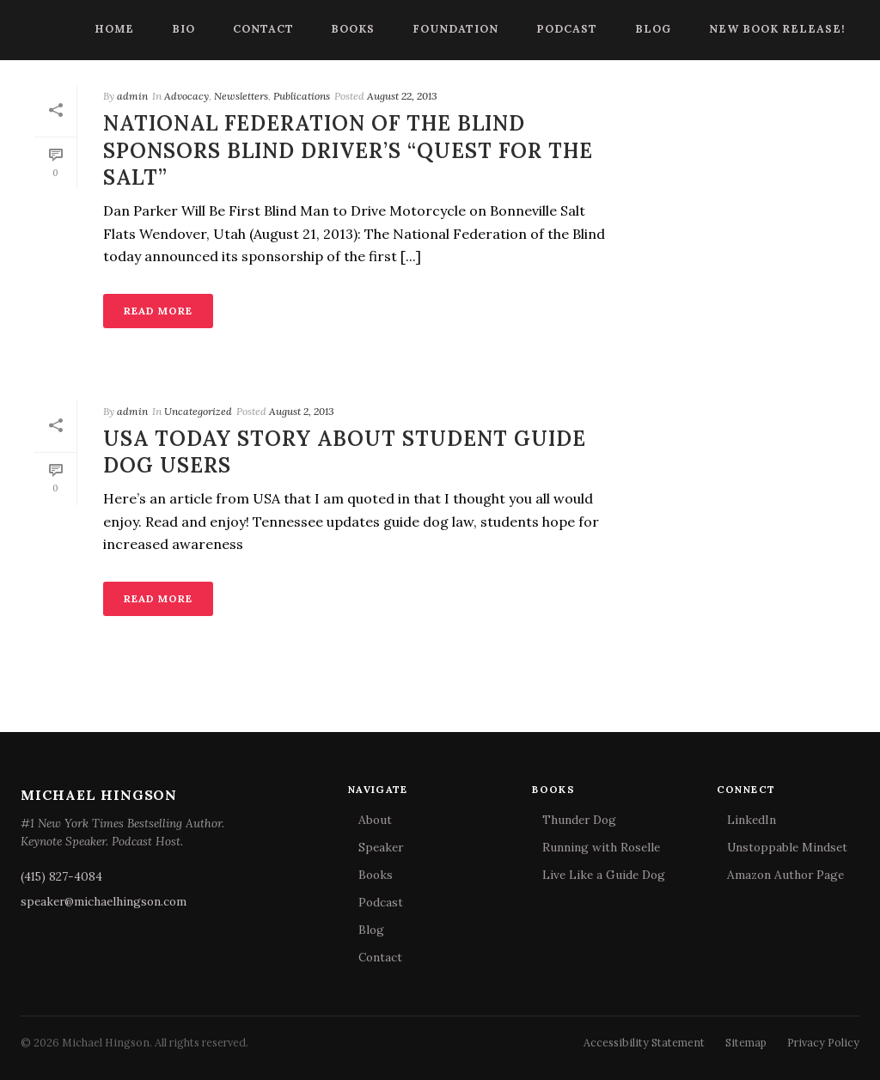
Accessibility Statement (644, 1042)
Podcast (566, 28)
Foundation (455, 28)
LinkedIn (751, 819)
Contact (263, 28)
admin (132, 95)
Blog (653, 28)
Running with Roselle (601, 847)
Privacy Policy (823, 1042)
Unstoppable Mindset (787, 847)
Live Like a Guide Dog (603, 874)
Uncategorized (198, 411)
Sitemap (746, 1042)
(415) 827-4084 (61, 876)
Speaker (380, 847)
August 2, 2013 (301, 411)
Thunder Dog (579, 819)
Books (353, 28)
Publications (301, 95)
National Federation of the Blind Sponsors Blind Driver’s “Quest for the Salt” (348, 150)
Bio (183, 28)
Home (114, 28)
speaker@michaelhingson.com (103, 901)
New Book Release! (777, 28)
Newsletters (241, 95)
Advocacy (186, 95)
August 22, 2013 (402, 95)
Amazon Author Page (785, 874)
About (375, 819)
